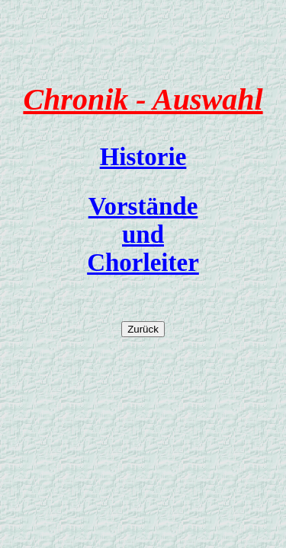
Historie (143, 156)
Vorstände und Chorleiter (143, 234)
